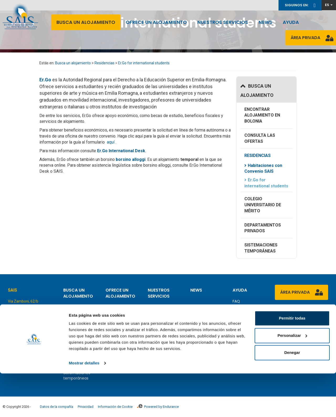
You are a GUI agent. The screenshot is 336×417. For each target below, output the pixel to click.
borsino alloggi (130, 159)
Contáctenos (245, 309)
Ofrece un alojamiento (156, 22)
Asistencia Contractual (159, 331)
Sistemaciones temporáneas (260, 248)
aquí (111, 142)
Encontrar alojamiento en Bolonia (262, 115)
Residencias (104, 63)
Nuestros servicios (222, 22)
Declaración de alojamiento (162, 318)
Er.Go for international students (144, 63)
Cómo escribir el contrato (120, 328)
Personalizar (292, 379)
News (265, 22)
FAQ (236, 301)
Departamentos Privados (262, 228)
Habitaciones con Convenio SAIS (263, 168)
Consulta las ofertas (259, 138)
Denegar (292, 396)
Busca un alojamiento (85, 22)
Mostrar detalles (84, 406)
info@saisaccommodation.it (33, 339)
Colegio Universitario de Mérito (262, 204)
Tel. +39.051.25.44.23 (26, 316)
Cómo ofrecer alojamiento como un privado (123, 312)
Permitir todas (292, 362)
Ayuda (291, 22)
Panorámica (159, 307)
